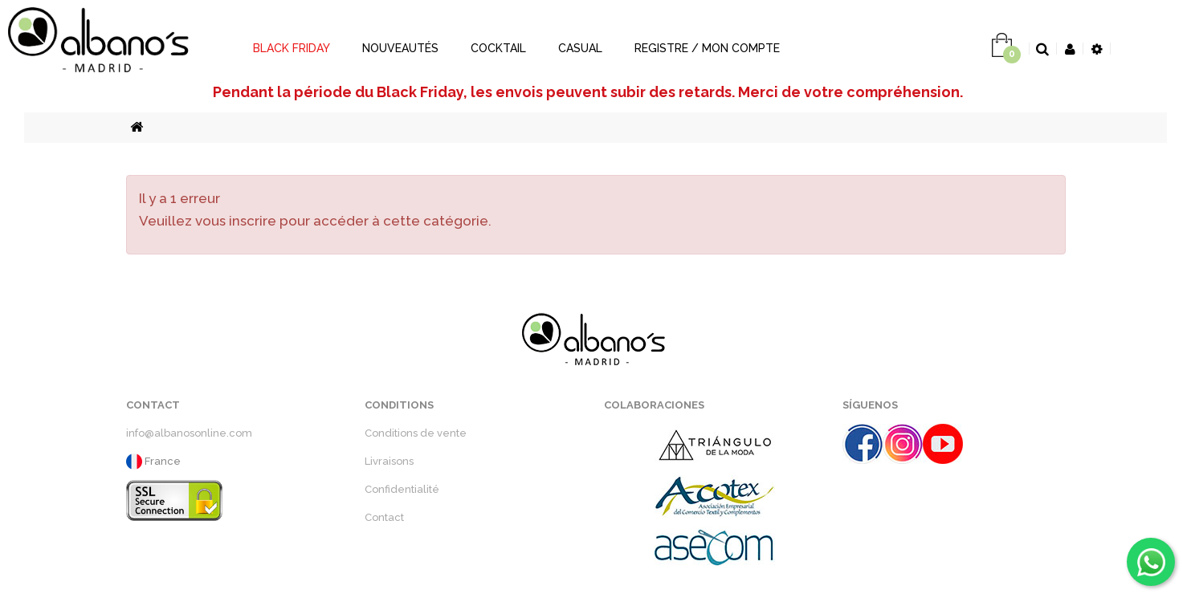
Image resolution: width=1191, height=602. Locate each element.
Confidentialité (402, 489)
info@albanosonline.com (189, 433)
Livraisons (389, 461)
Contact (384, 517)
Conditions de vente (416, 433)
